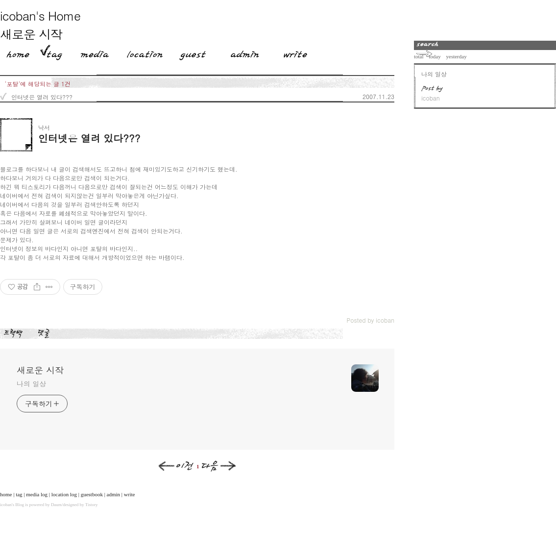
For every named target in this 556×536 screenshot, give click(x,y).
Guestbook (189, 52)
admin (114, 494)
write (129, 494)
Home (14, 52)
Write (295, 52)
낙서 (44, 127)
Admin (245, 52)
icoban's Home (40, 15)
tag (19, 494)
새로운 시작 (31, 34)
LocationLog (141, 52)
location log (64, 494)
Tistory (91, 504)
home (6, 494)
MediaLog (91, 52)
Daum (56, 504)
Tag (51, 52)
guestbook (92, 494)
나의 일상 (31, 383)
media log (37, 494)
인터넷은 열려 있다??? (42, 97)
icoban (6, 504)
